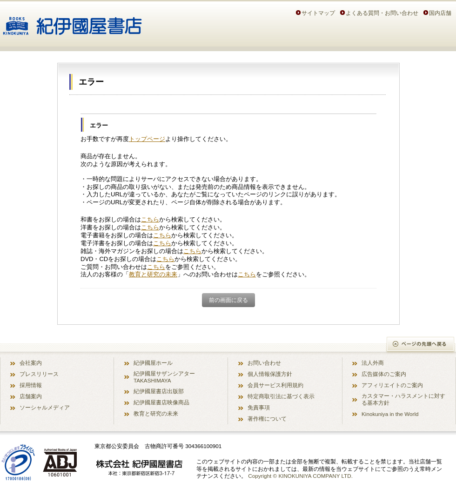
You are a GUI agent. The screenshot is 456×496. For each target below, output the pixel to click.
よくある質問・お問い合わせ (382, 13)
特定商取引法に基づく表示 (281, 396)
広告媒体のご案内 (384, 374)
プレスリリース (39, 374)
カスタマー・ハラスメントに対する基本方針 (403, 399)
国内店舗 (440, 13)
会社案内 (31, 363)
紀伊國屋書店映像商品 (161, 402)
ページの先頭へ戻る (421, 345)
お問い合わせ (264, 363)
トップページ (147, 138)
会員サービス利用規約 (275, 385)
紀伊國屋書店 (72, 22)
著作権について (267, 419)
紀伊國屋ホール (153, 363)
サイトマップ (318, 13)
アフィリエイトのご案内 (392, 385)
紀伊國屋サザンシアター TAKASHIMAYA (164, 376)
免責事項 (259, 407)
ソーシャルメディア (45, 407)
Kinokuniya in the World (390, 414)
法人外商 (373, 363)
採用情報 (31, 385)
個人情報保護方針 (270, 374)
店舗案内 (31, 396)
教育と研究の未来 (153, 274)
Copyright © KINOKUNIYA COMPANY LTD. (300, 476)
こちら (150, 219)
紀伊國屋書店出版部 (159, 391)
